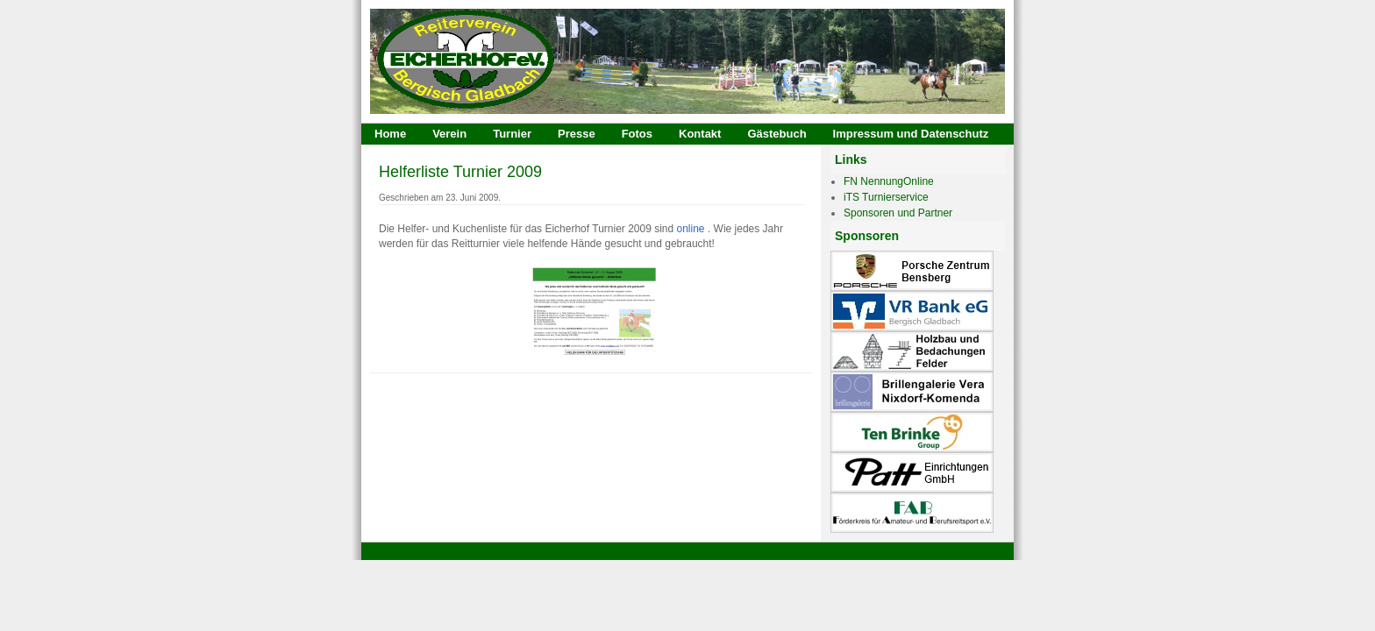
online (691, 229)
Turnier (512, 133)
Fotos (637, 133)
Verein (449, 133)
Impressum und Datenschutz (911, 133)
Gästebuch (776, 133)
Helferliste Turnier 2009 (460, 172)
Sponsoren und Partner (898, 213)
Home (390, 133)
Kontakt (700, 133)
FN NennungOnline (889, 181)
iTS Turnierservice (886, 197)
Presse (576, 133)
